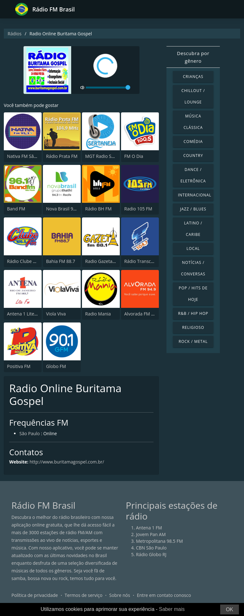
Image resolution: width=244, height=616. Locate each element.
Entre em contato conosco (164, 595)
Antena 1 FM (149, 528)
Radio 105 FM (138, 209)
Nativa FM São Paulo (28, 156)
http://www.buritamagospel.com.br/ (67, 462)
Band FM (16, 209)
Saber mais (172, 609)
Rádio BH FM (98, 209)
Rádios (15, 34)
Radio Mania (98, 314)
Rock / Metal (193, 341)
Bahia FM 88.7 (60, 261)
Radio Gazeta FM (102, 261)
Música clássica (193, 121)
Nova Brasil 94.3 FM (66, 209)
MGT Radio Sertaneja (107, 156)
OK (229, 609)
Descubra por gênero (193, 57)
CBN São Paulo (151, 548)
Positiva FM (18, 366)
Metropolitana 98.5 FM (159, 541)
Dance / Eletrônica (193, 175)
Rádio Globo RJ (151, 554)
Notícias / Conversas (193, 268)
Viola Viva (56, 314)
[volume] (108, 88)
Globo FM (56, 366)
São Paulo (29, 433)
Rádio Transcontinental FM (152, 261)
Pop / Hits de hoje (193, 293)
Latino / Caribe (193, 228)
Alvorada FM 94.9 (142, 314)
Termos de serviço (84, 595)
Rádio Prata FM (62, 156)
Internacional (194, 195)
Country (193, 155)
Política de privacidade (34, 595)
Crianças (193, 76)
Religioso (193, 327)
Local (193, 248)
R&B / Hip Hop (193, 313)
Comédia (193, 141)
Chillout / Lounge (193, 96)
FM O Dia (133, 156)
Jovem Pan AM (151, 534)
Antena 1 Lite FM (24, 314)
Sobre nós (119, 595)
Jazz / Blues (193, 209)
